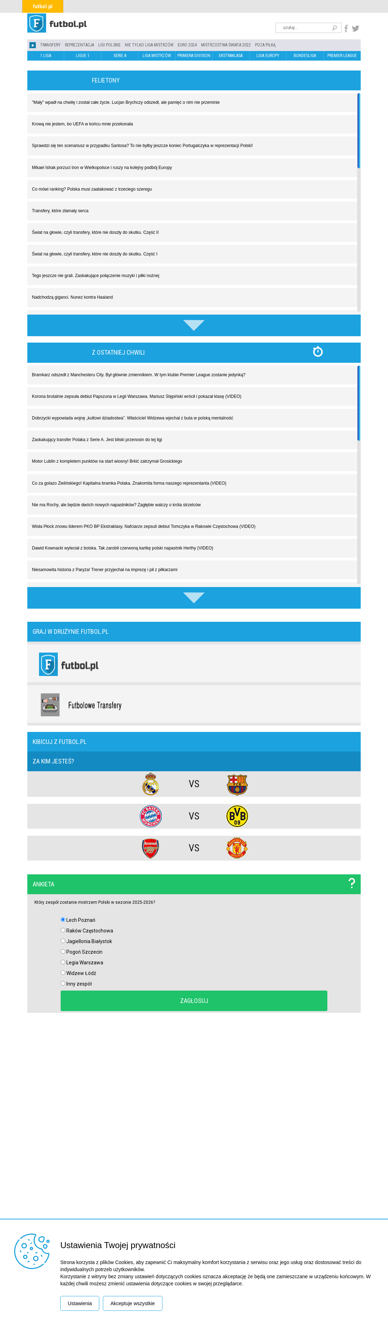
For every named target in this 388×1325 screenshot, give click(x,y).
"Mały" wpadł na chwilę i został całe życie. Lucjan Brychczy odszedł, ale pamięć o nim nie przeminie (126, 102)
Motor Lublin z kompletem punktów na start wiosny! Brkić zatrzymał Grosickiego (107, 461)
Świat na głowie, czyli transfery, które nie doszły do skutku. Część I (94, 254)
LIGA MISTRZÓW (157, 55)
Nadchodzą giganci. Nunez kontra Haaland (72, 297)
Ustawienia (80, 1303)
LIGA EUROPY (267, 55)
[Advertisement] (194, 1125)
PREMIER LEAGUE (342, 55)
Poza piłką (265, 45)
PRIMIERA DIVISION (193, 55)
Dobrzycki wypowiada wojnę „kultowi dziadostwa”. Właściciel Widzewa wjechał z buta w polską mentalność (132, 418)
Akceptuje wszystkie (132, 1303)
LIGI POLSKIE (109, 45)
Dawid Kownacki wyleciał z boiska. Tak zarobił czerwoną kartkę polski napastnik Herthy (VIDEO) (122, 548)
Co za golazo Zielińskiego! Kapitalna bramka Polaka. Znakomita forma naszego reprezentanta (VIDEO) (129, 483)
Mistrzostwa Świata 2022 (226, 45)
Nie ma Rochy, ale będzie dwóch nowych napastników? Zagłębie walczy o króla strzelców (116, 504)
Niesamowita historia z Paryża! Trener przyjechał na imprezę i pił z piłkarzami (104, 569)
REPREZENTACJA (79, 45)
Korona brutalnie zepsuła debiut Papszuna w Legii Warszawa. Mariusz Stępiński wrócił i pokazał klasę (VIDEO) (137, 396)
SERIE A (119, 55)
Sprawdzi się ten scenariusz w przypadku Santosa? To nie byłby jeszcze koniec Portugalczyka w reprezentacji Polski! (142, 145)
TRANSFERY (50, 45)
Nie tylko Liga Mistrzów (149, 45)
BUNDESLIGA (305, 55)
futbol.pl (42, 6)
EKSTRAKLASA (231, 55)
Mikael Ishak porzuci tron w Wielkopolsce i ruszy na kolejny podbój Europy (102, 167)
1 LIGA (45, 55)
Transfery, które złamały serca (60, 210)
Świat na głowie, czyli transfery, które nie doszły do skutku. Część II (95, 232)
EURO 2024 (187, 45)
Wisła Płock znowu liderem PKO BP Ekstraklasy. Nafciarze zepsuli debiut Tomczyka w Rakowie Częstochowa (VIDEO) (143, 526)
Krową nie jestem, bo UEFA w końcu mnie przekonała (82, 124)
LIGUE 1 (82, 55)
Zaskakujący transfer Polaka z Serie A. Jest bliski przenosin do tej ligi (97, 439)
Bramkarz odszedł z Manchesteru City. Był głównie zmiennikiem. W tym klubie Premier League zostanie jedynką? (138, 374)
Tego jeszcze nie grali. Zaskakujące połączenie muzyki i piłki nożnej (95, 275)
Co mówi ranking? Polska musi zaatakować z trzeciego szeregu (92, 189)
